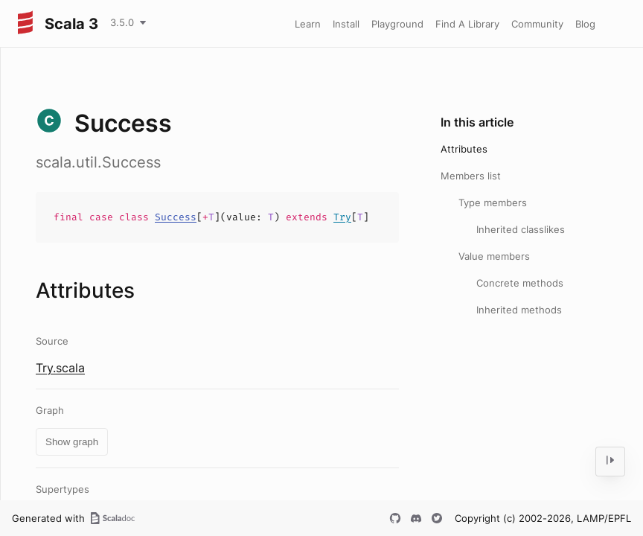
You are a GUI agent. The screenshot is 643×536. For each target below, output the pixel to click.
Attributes (464, 149)
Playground (397, 24)
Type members (492, 202)
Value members (494, 256)
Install (346, 24)
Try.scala (60, 367)
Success (175, 217)
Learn (308, 24)
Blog (585, 24)
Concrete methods (519, 283)
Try (342, 217)
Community (537, 24)
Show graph (71, 441)
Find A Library (467, 24)
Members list (471, 176)
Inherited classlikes (520, 229)
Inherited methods (519, 310)
